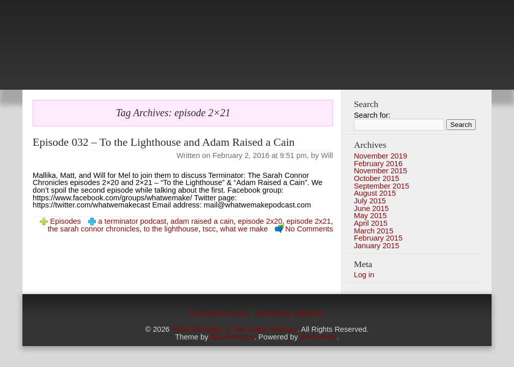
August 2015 (375, 193)
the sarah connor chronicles (93, 229)
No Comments (309, 229)
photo (257, 51)
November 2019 (380, 156)
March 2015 (373, 231)
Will (327, 155)
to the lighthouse (171, 229)
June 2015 (371, 208)
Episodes (65, 221)
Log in (364, 275)
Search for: (372, 115)
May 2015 (370, 216)
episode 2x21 (309, 221)
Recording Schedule (291, 313)
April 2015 (371, 223)
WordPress (318, 337)
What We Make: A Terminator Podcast (234, 329)
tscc (209, 229)
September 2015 (381, 186)
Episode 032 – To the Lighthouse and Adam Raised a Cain (164, 142)
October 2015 (376, 178)
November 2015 (380, 171)
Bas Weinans (232, 337)
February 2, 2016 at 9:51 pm (260, 155)
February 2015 (378, 238)
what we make (244, 229)
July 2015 (370, 201)
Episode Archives (217, 313)
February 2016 (378, 164)
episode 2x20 (260, 221)
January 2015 (376, 246)
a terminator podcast (132, 221)
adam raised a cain (202, 221)
